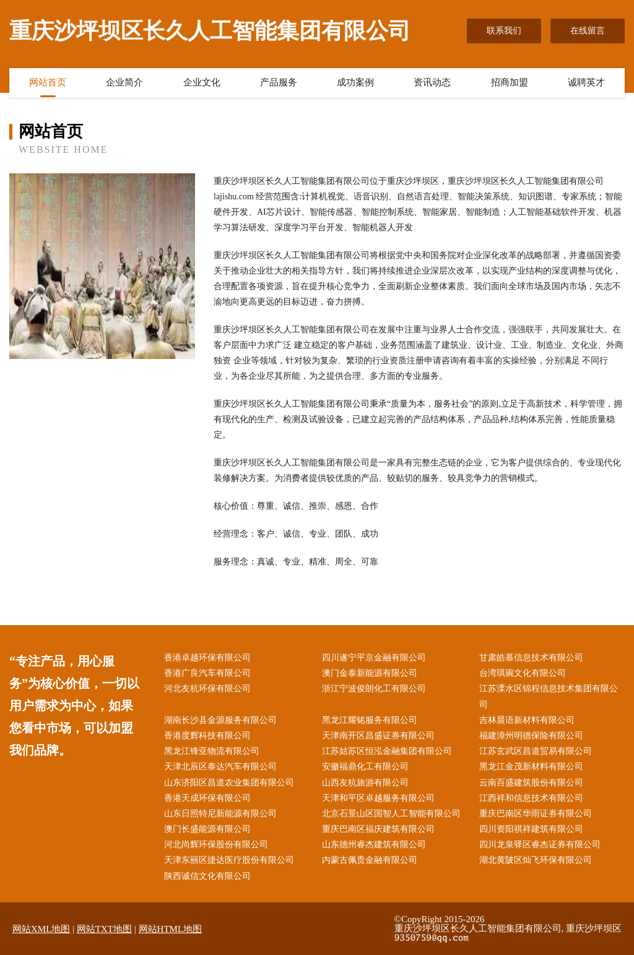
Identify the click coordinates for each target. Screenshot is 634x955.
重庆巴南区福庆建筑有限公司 (378, 829)
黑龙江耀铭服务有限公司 (369, 720)
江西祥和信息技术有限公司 (531, 798)
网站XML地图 (41, 929)
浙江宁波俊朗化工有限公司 (374, 688)
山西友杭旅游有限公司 (365, 782)
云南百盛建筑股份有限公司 (531, 782)
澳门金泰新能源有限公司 (369, 673)
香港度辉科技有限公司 (207, 735)
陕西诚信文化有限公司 (207, 876)
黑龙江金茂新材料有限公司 (531, 766)
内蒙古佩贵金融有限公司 (369, 860)
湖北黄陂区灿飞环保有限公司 (535, 860)
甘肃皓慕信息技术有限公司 (531, 657)
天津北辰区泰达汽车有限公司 (220, 766)
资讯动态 (432, 82)
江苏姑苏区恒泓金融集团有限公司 (387, 751)
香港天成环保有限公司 (207, 798)
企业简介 (124, 82)
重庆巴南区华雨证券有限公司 (535, 813)
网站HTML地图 (170, 929)
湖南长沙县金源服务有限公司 (220, 720)
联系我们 (504, 30)
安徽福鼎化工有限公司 (365, 766)
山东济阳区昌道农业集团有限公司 (229, 782)
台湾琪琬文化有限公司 (522, 673)
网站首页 (47, 82)
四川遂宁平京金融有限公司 (374, 657)
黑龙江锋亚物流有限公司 (211, 751)
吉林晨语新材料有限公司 (527, 720)
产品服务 (278, 82)
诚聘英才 (586, 82)
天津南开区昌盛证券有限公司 (378, 735)
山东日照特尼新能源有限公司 (220, 813)
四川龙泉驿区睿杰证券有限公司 (540, 844)
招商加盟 (509, 82)
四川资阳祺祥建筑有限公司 (531, 829)
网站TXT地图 (104, 929)
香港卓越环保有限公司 (207, 657)
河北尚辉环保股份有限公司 (216, 844)
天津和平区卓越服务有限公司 (378, 798)
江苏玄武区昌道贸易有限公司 (535, 751)
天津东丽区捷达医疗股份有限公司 (229, 860)
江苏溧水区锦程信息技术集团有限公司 (548, 696)
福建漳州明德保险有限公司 (531, 735)
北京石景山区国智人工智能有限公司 (391, 813)
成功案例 (355, 82)
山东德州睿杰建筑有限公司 (374, 844)
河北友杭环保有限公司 (207, 688)
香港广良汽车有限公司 (207, 673)
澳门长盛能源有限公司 (207, 829)
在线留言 (587, 30)
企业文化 (201, 82)
